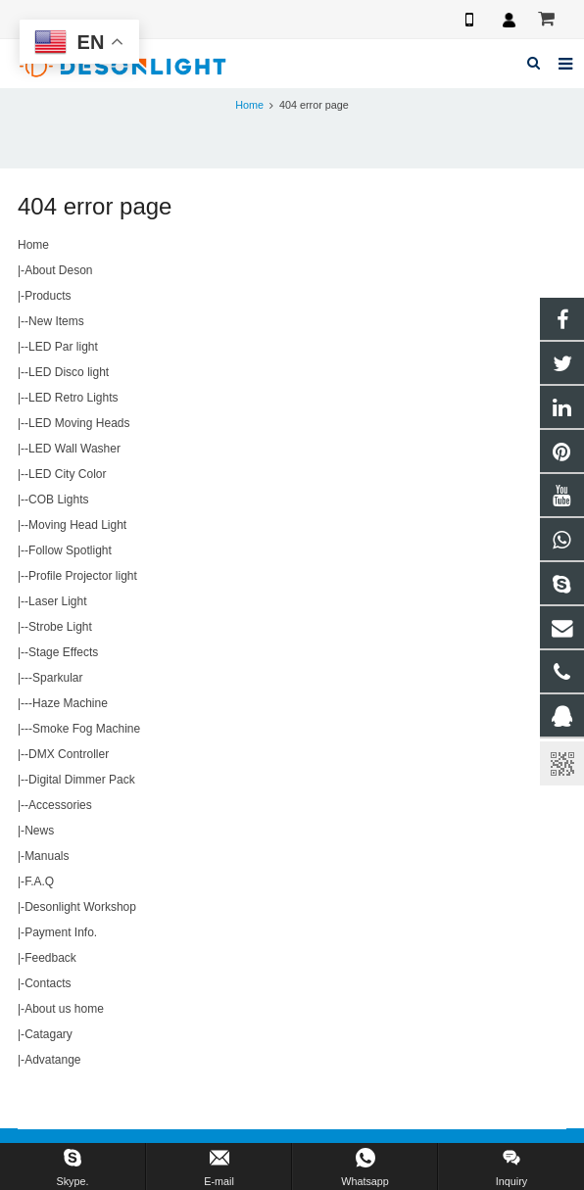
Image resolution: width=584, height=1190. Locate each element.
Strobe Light (60, 627)
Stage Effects (63, 652)
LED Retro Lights (73, 398)
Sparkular (57, 678)
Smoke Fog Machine (86, 729)
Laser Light (57, 601)
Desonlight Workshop (80, 907)
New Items (56, 321)
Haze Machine (70, 703)
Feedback (50, 958)
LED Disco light (68, 372)
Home (249, 105)
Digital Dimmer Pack (81, 779)
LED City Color (67, 474)
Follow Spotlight (70, 550)
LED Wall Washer (74, 448)
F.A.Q (39, 881)
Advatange (52, 1060)
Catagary (48, 1034)
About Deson (58, 270)
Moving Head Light (77, 525)
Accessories (60, 805)
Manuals (46, 856)
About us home (64, 1009)
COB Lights (58, 499)
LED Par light (63, 347)
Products (47, 296)
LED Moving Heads (78, 423)
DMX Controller (68, 754)
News (39, 830)
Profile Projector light (82, 576)
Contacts (47, 983)
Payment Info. (60, 932)
